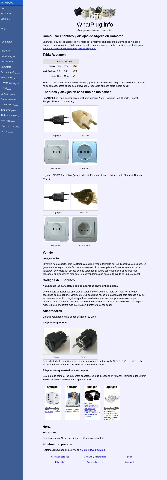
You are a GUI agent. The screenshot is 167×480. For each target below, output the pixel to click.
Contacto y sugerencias (95, 457)
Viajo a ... (6, 19)
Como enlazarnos (95, 462)
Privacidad (60, 462)
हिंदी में (6, 88)
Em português (11, 72)
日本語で (8, 94)
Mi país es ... (8, 13)
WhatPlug (7, 2)
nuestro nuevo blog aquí (92, 450)
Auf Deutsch (7, 61)
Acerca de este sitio (60, 457)
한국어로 (8, 120)
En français (9, 77)
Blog (3, 28)
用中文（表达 (10, 83)
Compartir (130, 462)
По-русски (9, 99)
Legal (130, 457)
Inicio (4, 8)
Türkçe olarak (10, 115)
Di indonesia (10, 104)
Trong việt (8, 110)
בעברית (7, 131)
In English (6, 50)
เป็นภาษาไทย (10, 126)
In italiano (8, 56)
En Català (6, 67)
